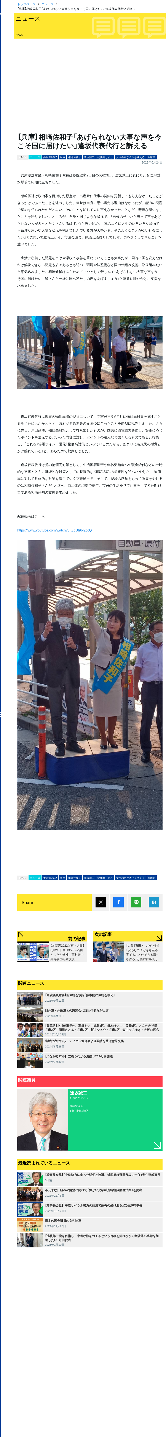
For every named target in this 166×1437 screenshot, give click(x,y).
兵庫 (62, 157)
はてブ (154, 902)
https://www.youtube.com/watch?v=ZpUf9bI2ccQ (54, 530)
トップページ (26, 4)
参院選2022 (50, 157)
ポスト (101, 902)
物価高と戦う (105, 157)
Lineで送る (136, 902)
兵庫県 (151, 157)
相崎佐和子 (74, 157)
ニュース (48, 4)
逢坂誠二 (89, 157)
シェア (118, 902)
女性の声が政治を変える (130, 157)
